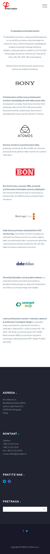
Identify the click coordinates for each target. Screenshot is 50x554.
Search (44, 509)
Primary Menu (44, 5)
